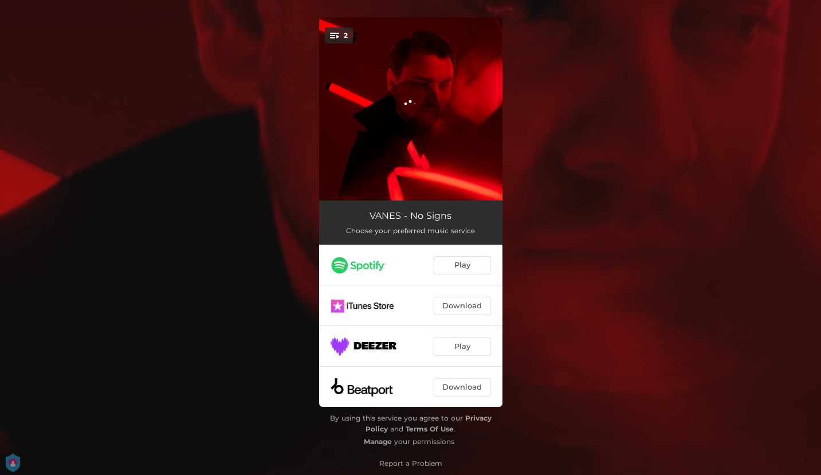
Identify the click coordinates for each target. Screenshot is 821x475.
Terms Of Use (430, 429)
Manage (378, 441)
